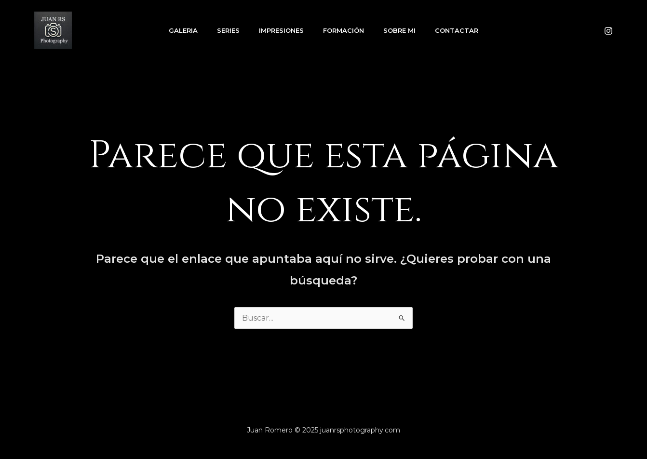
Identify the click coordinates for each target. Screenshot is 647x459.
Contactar (456, 30)
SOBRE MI (399, 30)
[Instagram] (608, 31)
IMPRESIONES (281, 30)
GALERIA (183, 30)
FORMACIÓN (343, 30)
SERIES (228, 30)
